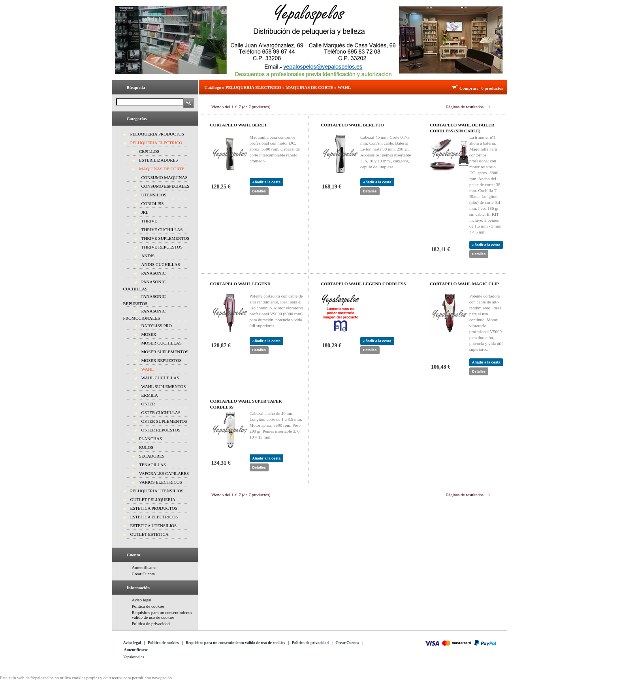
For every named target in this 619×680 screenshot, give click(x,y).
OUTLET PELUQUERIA (152, 499)
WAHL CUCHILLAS (160, 377)
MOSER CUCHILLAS (161, 343)
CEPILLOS (149, 151)
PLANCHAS (150, 438)
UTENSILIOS (154, 194)
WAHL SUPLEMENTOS (163, 386)
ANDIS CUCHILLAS (160, 264)
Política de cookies (148, 606)
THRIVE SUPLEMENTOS (165, 238)
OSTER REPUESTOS (161, 430)
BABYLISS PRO (156, 325)
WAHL (147, 369)
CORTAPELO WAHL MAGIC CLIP (464, 283)
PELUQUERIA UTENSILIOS (157, 490)
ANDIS (148, 255)
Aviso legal (142, 599)
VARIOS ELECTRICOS (160, 482)
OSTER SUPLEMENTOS (164, 421)
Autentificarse (144, 567)
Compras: (469, 88)
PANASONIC (153, 273)
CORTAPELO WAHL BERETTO (352, 124)
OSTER (148, 403)
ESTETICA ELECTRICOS (154, 516)
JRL (145, 212)
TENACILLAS (152, 464)
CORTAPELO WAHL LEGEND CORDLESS (363, 283)
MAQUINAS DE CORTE (161, 168)
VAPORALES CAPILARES (164, 473)
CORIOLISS (152, 203)
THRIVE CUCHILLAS (162, 229)
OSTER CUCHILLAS (161, 412)
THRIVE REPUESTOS (162, 247)
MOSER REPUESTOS (161, 360)
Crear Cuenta (143, 573)
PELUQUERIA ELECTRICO (156, 142)
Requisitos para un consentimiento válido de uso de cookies (162, 615)
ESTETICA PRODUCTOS (153, 508)
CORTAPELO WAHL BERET (238, 124)
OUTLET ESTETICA (149, 534)
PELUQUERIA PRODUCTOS (157, 134)
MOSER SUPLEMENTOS (164, 351)
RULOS (146, 447)
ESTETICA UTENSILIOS (153, 525)
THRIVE (149, 221)
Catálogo (213, 87)
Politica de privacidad (151, 623)
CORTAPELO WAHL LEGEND (240, 283)
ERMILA (149, 395)
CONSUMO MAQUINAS (164, 177)
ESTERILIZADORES (158, 160)
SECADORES (151, 456)
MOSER (148, 334)
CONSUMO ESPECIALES (165, 186)
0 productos (492, 88)
